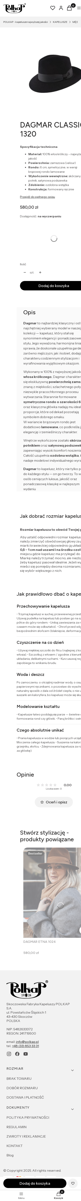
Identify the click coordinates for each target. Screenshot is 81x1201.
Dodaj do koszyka (35, 1183)
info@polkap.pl (27, 1042)
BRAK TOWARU (18, 1078)
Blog (10, 1155)
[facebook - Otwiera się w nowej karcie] (17, 1054)
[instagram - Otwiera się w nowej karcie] (8, 1054)
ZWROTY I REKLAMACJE (26, 1136)
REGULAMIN (16, 1127)
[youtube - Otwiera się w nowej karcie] (25, 1054)
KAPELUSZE (60, 21)
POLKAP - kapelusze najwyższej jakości (25, 21)
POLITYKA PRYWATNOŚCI (27, 1117)
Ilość (23, 264)
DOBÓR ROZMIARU (22, 1088)
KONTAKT (14, 1146)
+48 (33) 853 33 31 (25, 1046)
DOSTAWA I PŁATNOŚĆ (25, 1097)
